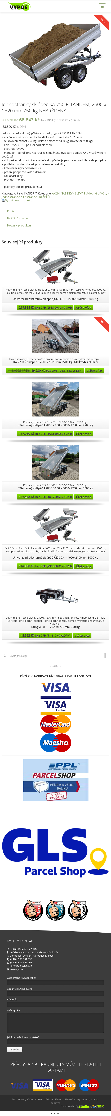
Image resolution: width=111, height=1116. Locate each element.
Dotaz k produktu (19, 225)
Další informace (17, 218)
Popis (10, 211)
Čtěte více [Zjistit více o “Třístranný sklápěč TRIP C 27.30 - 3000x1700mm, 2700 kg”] (83, 434)
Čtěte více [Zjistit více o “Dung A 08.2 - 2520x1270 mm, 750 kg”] (82, 635)
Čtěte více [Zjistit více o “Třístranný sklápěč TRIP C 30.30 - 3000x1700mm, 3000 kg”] (83, 497)
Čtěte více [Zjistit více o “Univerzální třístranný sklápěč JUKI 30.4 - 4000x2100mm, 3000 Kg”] (83, 566)
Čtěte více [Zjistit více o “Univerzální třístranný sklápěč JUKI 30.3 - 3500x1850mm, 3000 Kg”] (83, 307)
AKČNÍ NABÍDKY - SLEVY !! (68, 193)
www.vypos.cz (18, 969)
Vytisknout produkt (18, 200)
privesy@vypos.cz (21, 965)
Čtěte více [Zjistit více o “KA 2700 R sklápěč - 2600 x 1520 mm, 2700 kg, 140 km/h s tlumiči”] (94, 371)
